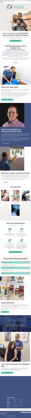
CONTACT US (5, 311)
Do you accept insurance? (7, 262)
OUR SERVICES (15, 62)
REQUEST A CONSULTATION (7, 99)
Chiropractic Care (5, 196)
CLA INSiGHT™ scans (7, 176)
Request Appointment (3, 0)
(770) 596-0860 (29, 0)
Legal (6, 415)
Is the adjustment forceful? (7, 270)
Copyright (4, 415)
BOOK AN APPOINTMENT (15, 40)
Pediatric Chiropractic (15, 196)
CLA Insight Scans (15, 211)
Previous (2, 327)
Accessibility (11, 415)
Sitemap (14, 415)
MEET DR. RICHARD (6, 143)
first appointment (13, 369)
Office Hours (9, 0)
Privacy (8, 415)
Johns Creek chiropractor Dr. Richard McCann (9, 51)
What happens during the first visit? (9, 265)
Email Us (13, 0)
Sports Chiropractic (26, 196)
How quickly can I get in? (6, 273)
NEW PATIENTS (6, 182)
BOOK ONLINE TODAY (7, 372)
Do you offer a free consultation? (8, 267)
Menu (1, 2)
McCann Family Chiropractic (6, 53)
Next (29, 327)
